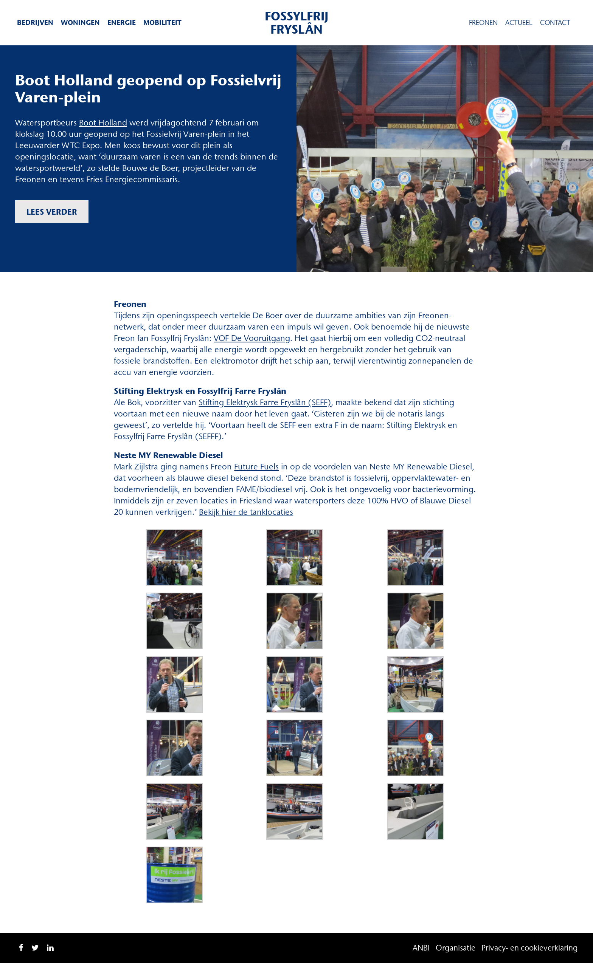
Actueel (518, 23)
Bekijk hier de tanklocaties (246, 512)
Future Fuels (256, 466)
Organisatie (455, 947)
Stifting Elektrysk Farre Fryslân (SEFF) (265, 402)
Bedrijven (35, 22)
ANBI (421, 947)
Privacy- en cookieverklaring (529, 947)
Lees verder (51, 212)
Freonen (483, 23)
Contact (555, 23)
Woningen (80, 22)
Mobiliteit (162, 22)
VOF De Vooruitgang (252, 338)
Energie (121, 22)
